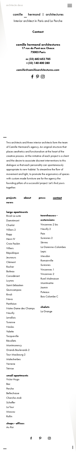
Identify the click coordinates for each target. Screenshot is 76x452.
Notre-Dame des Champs (20, 308)
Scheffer (10, 402)
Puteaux (45, 292)
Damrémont (12, 220)
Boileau (10, 271)
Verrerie (10, 364)
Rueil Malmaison (50, 278)
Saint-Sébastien (14, 285)
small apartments (17, 375)
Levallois (11, 317)
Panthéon (11, 303)
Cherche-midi (13, 398)
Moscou (10, 411)
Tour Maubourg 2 (16, 354)
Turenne (10, 322)
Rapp (9, 234)
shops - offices (15, 423)
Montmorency (14, 345)
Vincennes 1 (47, 269)
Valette (10, 331)
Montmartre (47, 283)
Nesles (10, 327)
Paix (43, 233)
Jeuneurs (11, 257)
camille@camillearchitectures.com (37, 70)
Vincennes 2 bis (49, 224)
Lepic (43, 251)
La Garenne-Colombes (53, 247)
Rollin (9, 416)
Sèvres (44, 242)
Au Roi (10, 427)
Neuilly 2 (46, 229)
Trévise (10, 368)
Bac (8, 384)
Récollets (11, 340)
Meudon (45, 256)
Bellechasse (12, 393)
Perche (10, 388)
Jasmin (44, 287)
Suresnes (45, 265)
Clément (11, 262)
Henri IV (10, 239)
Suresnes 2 (47, 238)
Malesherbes (13, 359)
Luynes (10, 280)
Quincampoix (13, 290)
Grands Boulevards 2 (18, 350)
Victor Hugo (12, 379)
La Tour (10, 407)
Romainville (47, 260)
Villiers (10, 248)
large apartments (17, 212)
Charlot (10, 225)
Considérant (13, 276)
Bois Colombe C (49, 296)
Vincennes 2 (47, 274)
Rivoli (9, 294)
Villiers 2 (11, 229)
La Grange (46, 311)
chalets (45, 307)
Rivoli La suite (13, 216)
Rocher (10, 266)
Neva (9, 299)
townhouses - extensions (49, 218)
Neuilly (10, 313)
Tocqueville (12, 336)
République (12, 253)
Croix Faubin (13, 243)
